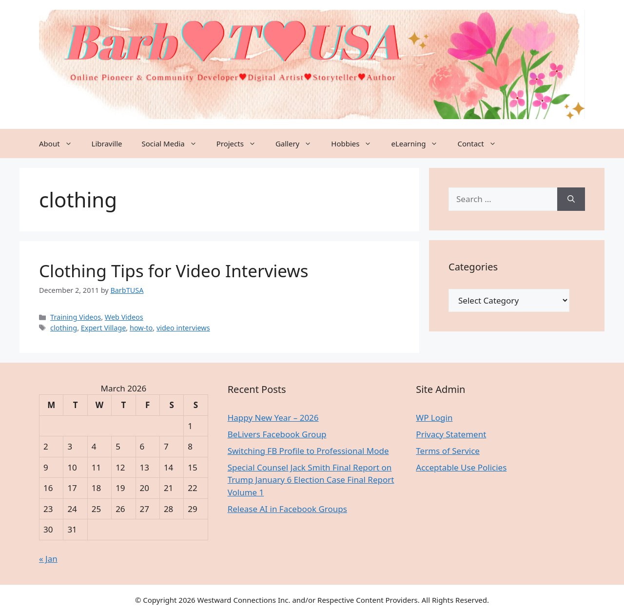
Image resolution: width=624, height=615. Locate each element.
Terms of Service (448, 450)
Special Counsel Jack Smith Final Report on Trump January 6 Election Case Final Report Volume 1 (311, 480)
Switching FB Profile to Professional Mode (308, 450)
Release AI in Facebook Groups (287, 508)
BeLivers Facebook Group (277, 434)
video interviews (183, 327)
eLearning (419, 143)
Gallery (298, 143)
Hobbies (356, 143)
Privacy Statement (451, 434)
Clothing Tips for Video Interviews (174, 270)
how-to (141, 327)
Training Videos (75, 317)
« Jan (48, 558)
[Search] (571, 199)
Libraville (107, 143)
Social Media (174, 143)
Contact (481, 143)
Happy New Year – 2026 (273, 417)
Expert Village (103, 327)
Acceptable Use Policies (461, 467)
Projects (241, 143)
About (60, 143)
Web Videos (124, 317)
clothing (63, 327)
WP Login (434, 417)
